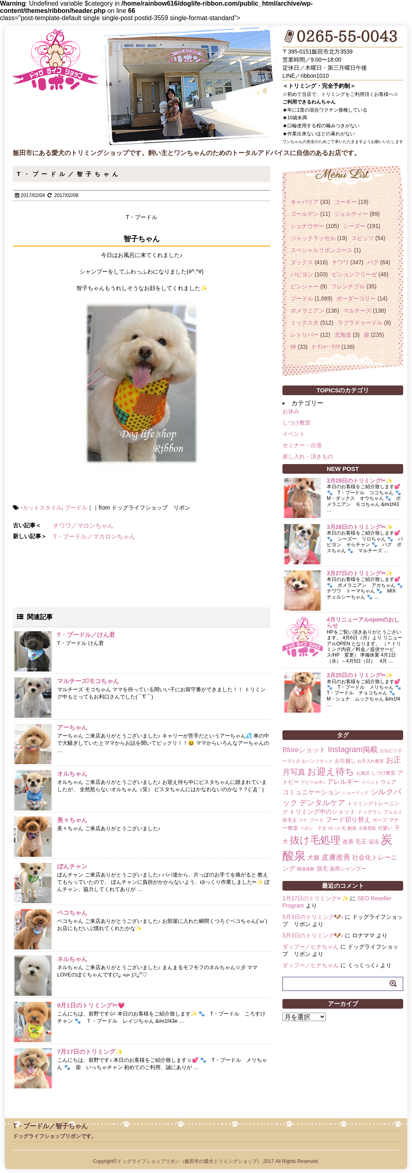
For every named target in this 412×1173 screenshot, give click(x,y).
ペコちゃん (72, 912)
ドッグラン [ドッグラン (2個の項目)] (370, 812)
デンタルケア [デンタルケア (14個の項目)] (322, 802)
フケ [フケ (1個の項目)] (303, 820)
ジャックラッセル (313, 238)
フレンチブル (348, 286)
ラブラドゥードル (360, 322)
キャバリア (304, 202)
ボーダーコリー (356, 298)
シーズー (354, 226)
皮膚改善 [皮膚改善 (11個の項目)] (335, 857)
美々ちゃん (72, 820)
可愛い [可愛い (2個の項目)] (385, 828)
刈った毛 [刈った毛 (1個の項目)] (337, 828)
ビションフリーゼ (354, 274)
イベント (293, 434)
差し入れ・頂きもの (307, 456)
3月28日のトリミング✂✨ (360, 527)
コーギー (345, 202)
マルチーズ (357, 310)
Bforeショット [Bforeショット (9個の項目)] (304, 750)
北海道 (342, 335)
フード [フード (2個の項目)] (316, 820)
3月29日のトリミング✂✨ (360, 480)
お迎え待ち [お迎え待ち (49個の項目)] (330, 771)
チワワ (340, 262)
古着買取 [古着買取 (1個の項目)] (367, 828)
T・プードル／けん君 (86, 634)
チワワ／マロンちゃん (83, 525)
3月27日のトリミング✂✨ (360, 573)
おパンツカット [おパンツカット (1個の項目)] (317, 761)
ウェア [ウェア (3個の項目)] (388, 782)
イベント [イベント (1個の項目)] (370, 782)
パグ (373, 262)
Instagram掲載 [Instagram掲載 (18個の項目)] (353, 749)
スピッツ (362, 238)
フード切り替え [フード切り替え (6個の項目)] (348, 819)
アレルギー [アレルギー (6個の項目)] (343, 781)
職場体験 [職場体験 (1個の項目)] (306, 868)
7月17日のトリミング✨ (90, 1051)
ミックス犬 (304, 322)
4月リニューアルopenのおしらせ (363, 622)
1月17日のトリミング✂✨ (315, 898)
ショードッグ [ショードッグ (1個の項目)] (355, 792)
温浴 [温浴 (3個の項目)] (374, 842)
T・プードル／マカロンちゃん (94, 536)
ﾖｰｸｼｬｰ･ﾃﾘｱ (326, 347)
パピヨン (301, 274)
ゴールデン (304, 214)
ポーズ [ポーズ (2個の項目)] (380, 820)
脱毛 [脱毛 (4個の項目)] (322, 868)
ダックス (301, 262)
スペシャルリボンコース (321, 250)
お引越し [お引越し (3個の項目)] (345, 761)
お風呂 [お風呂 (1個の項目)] (363, 773)
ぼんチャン (72, 866)
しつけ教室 (296, 422)
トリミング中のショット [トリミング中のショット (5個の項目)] (322, 811)
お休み (290, 411)
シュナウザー (307, 226)
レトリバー (304, 335)
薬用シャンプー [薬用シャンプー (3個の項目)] (348, 869)
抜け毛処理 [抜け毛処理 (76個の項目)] (315, 840)
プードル (76, 507)
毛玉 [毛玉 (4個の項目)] (361, 841)
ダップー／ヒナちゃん (310, 946)
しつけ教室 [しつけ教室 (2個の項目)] (383, 773)
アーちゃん (72, 727)
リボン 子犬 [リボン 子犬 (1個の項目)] (313, 828)
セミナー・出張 (302, 445)
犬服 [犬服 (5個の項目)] (313, 857)
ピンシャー (304, 286)
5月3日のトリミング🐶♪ (313, 917)
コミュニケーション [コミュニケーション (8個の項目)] (311, 792)
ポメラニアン (307, 310)
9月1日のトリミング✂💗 (91, 1005)
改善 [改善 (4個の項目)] (348, 841)
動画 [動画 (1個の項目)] (352, 828)
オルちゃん (72, 773)
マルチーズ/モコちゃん (88, 681)
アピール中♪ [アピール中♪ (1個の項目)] (313, 782)
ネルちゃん (72, 958)
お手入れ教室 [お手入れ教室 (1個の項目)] (370, 761)
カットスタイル (42, 507)
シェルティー (351, 214)
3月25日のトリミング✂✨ (360, 675)
